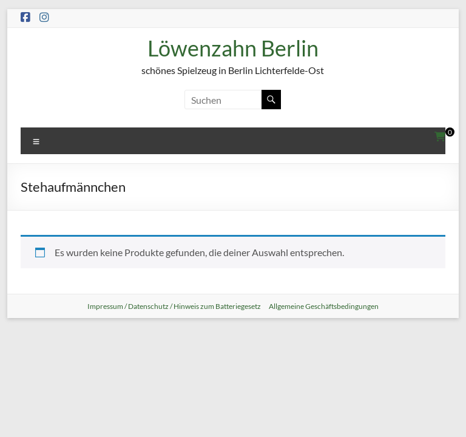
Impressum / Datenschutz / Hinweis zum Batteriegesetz (174, 306)
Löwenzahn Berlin (233, 48)
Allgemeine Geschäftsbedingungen (324, 306)
